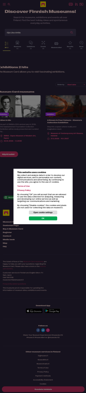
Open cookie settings (43, 212)
